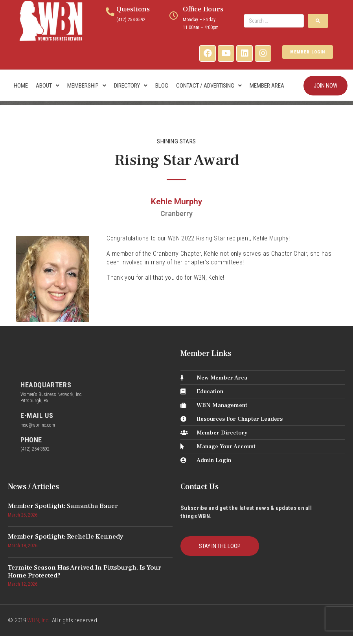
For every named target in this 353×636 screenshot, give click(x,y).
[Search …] (274, 20)
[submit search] (318, 21)
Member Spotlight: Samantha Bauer (63, 506)
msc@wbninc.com (37, 425)
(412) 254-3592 (130, 19)
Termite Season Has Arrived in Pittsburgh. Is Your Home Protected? (84, 571)
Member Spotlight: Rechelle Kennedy (65, 536)
